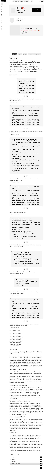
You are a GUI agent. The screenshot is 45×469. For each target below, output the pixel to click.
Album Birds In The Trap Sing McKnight (25, 28)
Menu (1, 6)
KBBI (1, 23)
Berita (1, 12)
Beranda (1, 9)
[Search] (32, 1)
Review (1, 26)
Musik (1, 15)
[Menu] (2, 4)
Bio (1, 20)
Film (1, 17)
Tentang (1, 29)
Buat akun (35, 9)
